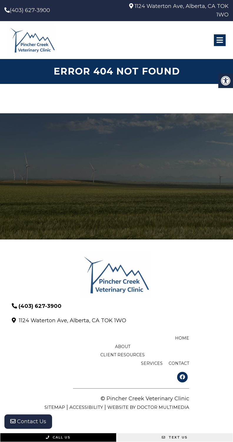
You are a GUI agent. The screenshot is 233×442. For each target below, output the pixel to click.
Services (152, 363)
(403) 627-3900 (30, 10)
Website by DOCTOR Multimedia (148, 407)
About (122, 346)
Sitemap (54, 407)
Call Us (58, 437)
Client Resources (122, 354)
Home (182, 338)
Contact (179, 363)
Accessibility (86, 407)
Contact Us (28, 421)
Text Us (175, 437)
